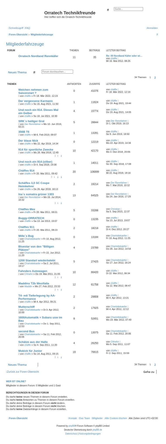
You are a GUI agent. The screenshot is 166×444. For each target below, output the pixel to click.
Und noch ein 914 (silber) (35, 161)
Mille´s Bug (26, 236)
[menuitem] (27, 28)
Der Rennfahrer (32, 124)
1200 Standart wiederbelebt (36, 260)
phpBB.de (97, 430)
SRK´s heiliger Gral (31, 121)
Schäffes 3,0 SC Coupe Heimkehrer (33, 184)
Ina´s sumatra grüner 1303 (36, 194)
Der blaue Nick (28, 140)
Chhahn (28, 274)
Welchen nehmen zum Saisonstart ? (33, 91)
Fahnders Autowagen (32, 271)
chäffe (114, 58)
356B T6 (23, 131)
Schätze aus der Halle (33, 342)
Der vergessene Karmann (35, 101)
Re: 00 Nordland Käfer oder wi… (124, 55)
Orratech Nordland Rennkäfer (38, 56)
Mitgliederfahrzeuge (25, 44)
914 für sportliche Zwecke (35, 149)
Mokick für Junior (30, 350)
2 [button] (155, 77)
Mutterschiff (26, 306)
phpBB (72, 426)
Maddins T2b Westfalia (33, 283)
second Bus (26, 331)
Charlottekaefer (32, 239)
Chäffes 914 (26, 170)
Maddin (28, 286)
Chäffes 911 (26, 227)
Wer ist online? (16, 381)
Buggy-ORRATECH (31, 218)
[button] (159, 77)
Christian (115, 209)
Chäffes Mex (26, 209)
